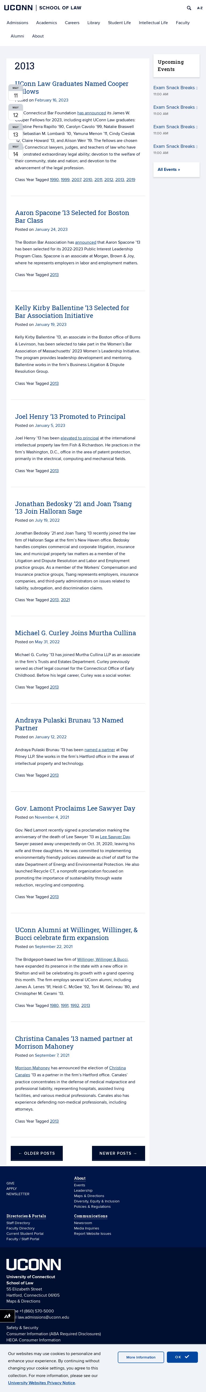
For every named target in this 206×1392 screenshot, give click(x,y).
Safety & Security (22, 1327)
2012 (108, 179)
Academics (46, 22)
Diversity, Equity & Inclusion (97, 1201)
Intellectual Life (153, 22)
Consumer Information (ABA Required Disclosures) (53, 1334)
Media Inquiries (86, 1228)
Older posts (36, 1153)
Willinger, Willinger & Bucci (102, 959)
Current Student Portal (24, 1233)
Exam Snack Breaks (175, 88)
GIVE (10, 1183)
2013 (119, 179)
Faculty (183, 22)
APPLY (11, 1188)
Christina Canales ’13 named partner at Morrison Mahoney (74, 1042)
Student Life (119, 22)
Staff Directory (18, 1223)
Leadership (83, 1190)
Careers (72, 22)
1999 (65, 179)
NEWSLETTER (18, 1194)
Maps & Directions (89, 1196)
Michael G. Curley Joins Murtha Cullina (75, 633)
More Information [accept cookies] (141, 1357)
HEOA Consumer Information (33, 1340)
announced (85, 242)
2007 (76, 179)
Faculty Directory (20, 1228)
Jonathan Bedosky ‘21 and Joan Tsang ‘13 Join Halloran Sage (73, 507)
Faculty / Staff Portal (22, 1239)
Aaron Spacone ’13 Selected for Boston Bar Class (72, 216)
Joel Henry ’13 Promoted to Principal (70, 416)
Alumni (17, 36)
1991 (64, 1005)
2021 (65, 600)
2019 (130, 179)
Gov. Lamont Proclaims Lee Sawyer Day (75, 808)
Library (93, 22)
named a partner (99, 750)
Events (79, 1185)
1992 (75, 1005)
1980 (54, 1005)
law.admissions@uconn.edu (43, 1317)
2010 (87, 179)
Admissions (17, 22)
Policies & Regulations (92, 1206)
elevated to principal (80, 438)
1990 (54, 179)
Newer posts (119, 1153)
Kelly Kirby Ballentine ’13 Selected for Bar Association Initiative (72, 311)
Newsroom (83, 1223)
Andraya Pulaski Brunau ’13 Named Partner (69, 724)
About (38, 36)
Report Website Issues (92, 1233)
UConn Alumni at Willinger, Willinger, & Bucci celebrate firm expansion (76, 934)
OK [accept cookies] (182, 1357)
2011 (98, 179)
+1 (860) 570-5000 (37, 1311)
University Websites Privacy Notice (41, 1383)
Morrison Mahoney (32, 1068)
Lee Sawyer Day (115, 837)
